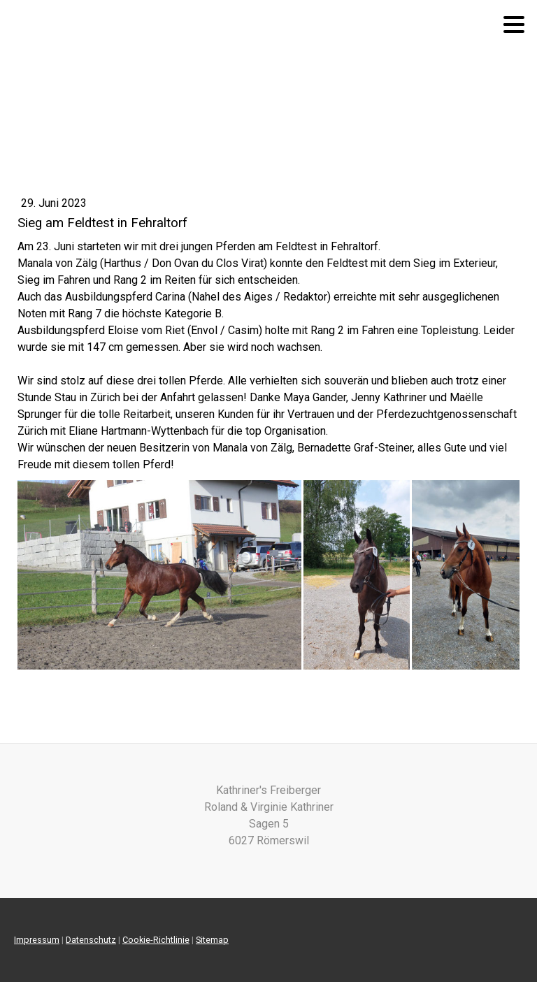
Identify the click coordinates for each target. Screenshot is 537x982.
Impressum (36, 939)
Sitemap (212, 939)
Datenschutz (91, 939)
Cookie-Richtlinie (155, 939)
